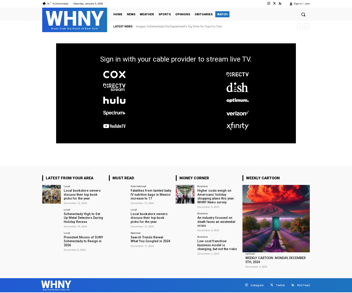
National (136, 232)
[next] (307, 26)
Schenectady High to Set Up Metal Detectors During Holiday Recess (84, 217)
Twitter (280, 285)
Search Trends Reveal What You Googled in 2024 (151, 239)
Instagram (257, 285)
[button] (303, 14)
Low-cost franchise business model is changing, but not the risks (216, 244)
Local (67, 186)
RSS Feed (303, 285)
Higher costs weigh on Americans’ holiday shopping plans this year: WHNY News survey (215, 196)
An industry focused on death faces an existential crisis (216, 221)
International (138, 186)
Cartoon (250, 253)
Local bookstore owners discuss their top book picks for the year (81, 194)
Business (202, 186)
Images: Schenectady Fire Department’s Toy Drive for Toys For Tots (179, 26)
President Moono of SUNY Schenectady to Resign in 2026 (83, 240)
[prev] (300, 26)
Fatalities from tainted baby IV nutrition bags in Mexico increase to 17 (151, 194)
